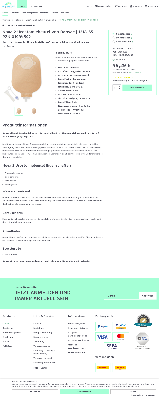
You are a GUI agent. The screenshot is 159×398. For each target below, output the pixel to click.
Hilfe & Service (43, 316)
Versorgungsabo (41, 346)
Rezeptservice (40, 337)
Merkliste (119, 59)
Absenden (148, 295)
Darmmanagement (30, 12)
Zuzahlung (38, 341)
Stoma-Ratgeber (76, 323)
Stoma (5, 12)
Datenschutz (137, 395)
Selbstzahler (121, 34)
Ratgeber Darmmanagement (77, 334)
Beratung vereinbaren (44, 363)
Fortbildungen (36, 6)
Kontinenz (14, 12)
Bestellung (39, 328)
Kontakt (37, 323)
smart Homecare (76, 352)
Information (76, 316)
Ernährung (45, 12)
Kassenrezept (122, 41)
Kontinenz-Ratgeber (78, 328)
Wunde (55, 12)
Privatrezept (121, 38)
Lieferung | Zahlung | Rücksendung (44, 352)
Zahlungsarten (105, 316)
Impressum (151, 395)
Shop (22, 6)
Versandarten (104, 357)
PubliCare (65, 12)
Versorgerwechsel (42, 358)
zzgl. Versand (135, 72)
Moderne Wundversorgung (77, 346)
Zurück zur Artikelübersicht (19, 25)
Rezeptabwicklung (42, 332)
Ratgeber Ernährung (78, 340)
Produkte (8, 316)
